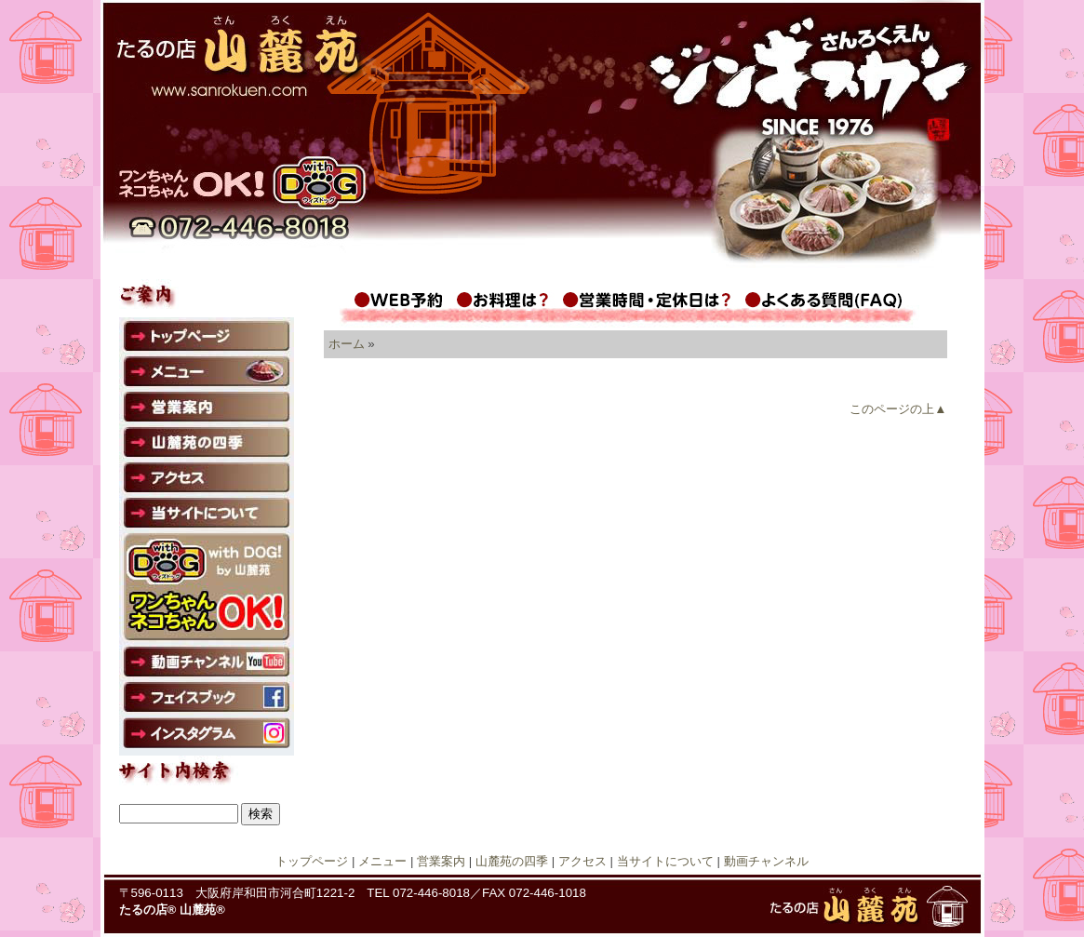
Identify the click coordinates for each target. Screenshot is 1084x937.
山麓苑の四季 (511, 861)
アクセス (582, 861)
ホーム (346, 344)
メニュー (382, 861)
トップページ (311, 861)
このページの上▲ (898, 409)
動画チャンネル (766, 861)
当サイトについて (665, 861)
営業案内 (441, 861)
